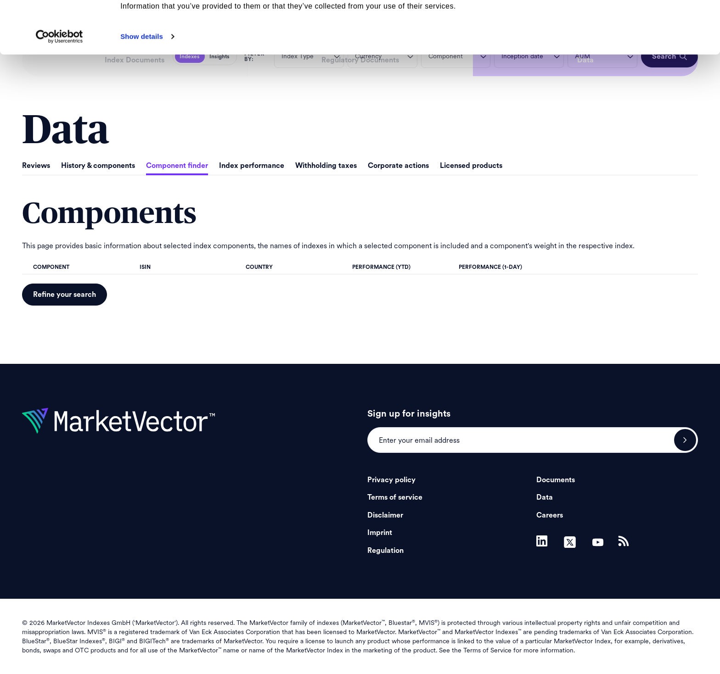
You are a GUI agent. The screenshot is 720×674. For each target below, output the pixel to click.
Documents (555, 480)
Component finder (177, 165)
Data (544, 497)
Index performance (251, 165)
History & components (98, 165)
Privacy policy (391, 480)
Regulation (385, 550)
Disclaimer (385, 515)
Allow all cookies (643, 23)
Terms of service (394, 497)
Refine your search (64, 294)
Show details (141, 85)
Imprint (379, 532)
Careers (549, 515)
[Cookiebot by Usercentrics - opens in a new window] (59, 86)
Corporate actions (398, 165)
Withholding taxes (326, 165)
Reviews (36, 165)
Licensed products (471, 165)
